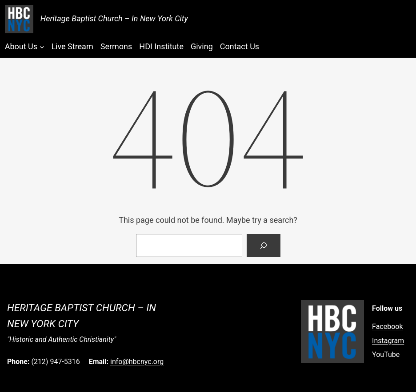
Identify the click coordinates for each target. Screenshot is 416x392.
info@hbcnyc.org (137, 361)
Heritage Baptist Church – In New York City (114, 18)
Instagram (388, 341)
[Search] (263, 245)
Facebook (387, 326)
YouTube (386, 354)
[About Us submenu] (42, 46)
